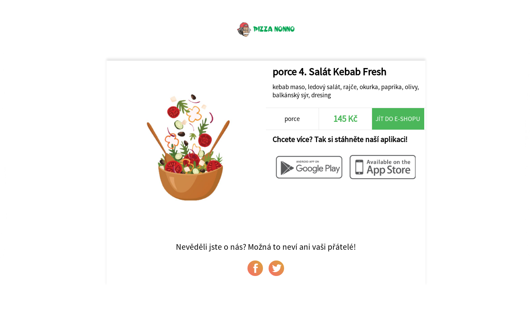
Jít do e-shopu (398, 119)
